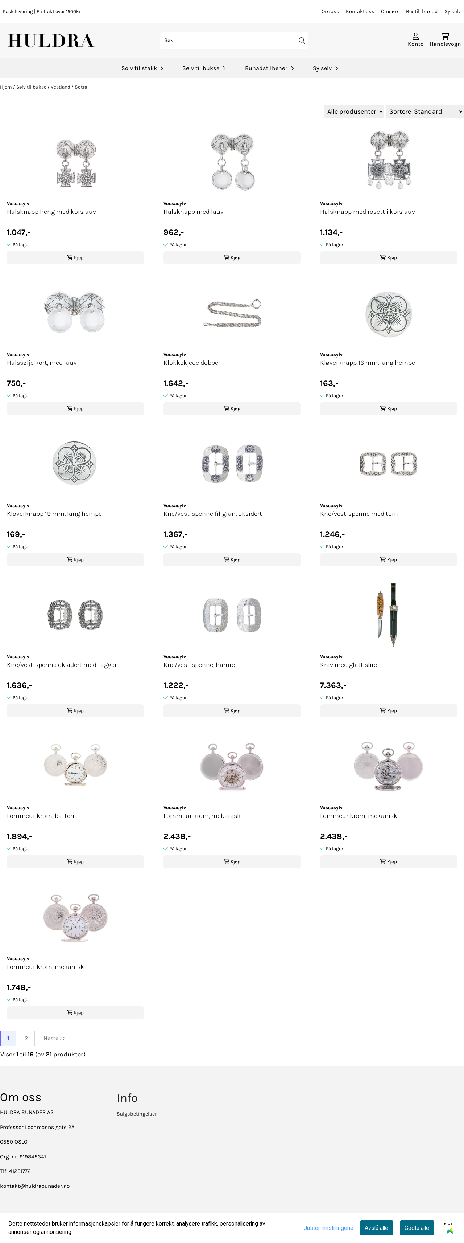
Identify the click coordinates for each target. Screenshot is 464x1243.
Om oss (330, 11)
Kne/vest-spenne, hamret (200, 665)
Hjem (6, 87)
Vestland (61, 87)
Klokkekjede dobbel (191, 363)
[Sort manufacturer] (354, 111)
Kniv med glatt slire (348, 665)
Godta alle (417, 1227)
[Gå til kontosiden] (416, 40)
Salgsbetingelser (137, 1114)
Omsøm (390, 11)
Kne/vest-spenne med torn (359, 514)
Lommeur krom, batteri (40, 816)
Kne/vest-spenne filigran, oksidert (212, 514)
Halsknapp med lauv (193, 212)
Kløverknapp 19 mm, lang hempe (54, 514)
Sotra (81, 87)
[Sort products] (425, 111)
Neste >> (55, 1038)
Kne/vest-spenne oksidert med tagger (62, 665)
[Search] (302, 40)
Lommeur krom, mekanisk (202, 816)
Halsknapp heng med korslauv (51, 212)
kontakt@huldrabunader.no (35, 1186)
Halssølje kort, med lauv (42, 363)
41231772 (20, 1171)
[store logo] (52, 41)
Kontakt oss (360, 11)
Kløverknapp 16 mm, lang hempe (367, 363)
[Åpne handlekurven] (445, 40)
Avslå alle (376, 1227)
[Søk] (234, 40)
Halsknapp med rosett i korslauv (367, 212)
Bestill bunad (422, 11)
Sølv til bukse (31, 87)
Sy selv (452, 11)
